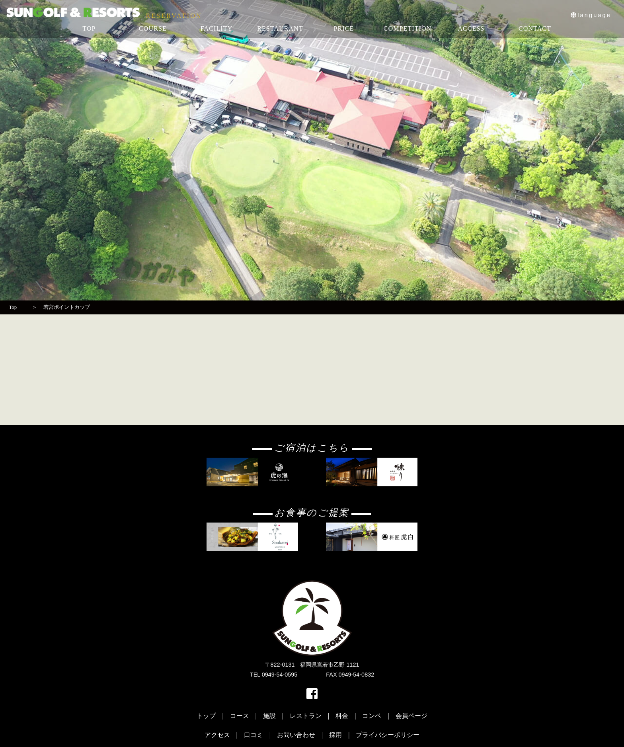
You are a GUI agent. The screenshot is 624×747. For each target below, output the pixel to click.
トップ (206, 715)
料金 (341, 715)
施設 (269, 715)
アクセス (217, 734)
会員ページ (411, 715)
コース (239, 715)
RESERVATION (174, 16)
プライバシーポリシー (387, 734)
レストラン (306, 715)
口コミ (253, 734)
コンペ (371, 715)
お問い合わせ (296, 734)
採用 (335, 734)
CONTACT (535, 28)
